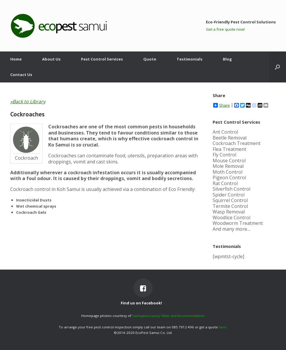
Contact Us (21, 74)
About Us (51, 59)
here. (223, 327)
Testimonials (189, 59)
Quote (149, 59)
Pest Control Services (102, 59)
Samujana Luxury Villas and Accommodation (168, 315)
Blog (227, 59)
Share (221, 105)
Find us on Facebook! (143, 303)
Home (16, 59)
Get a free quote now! (225, 29)
